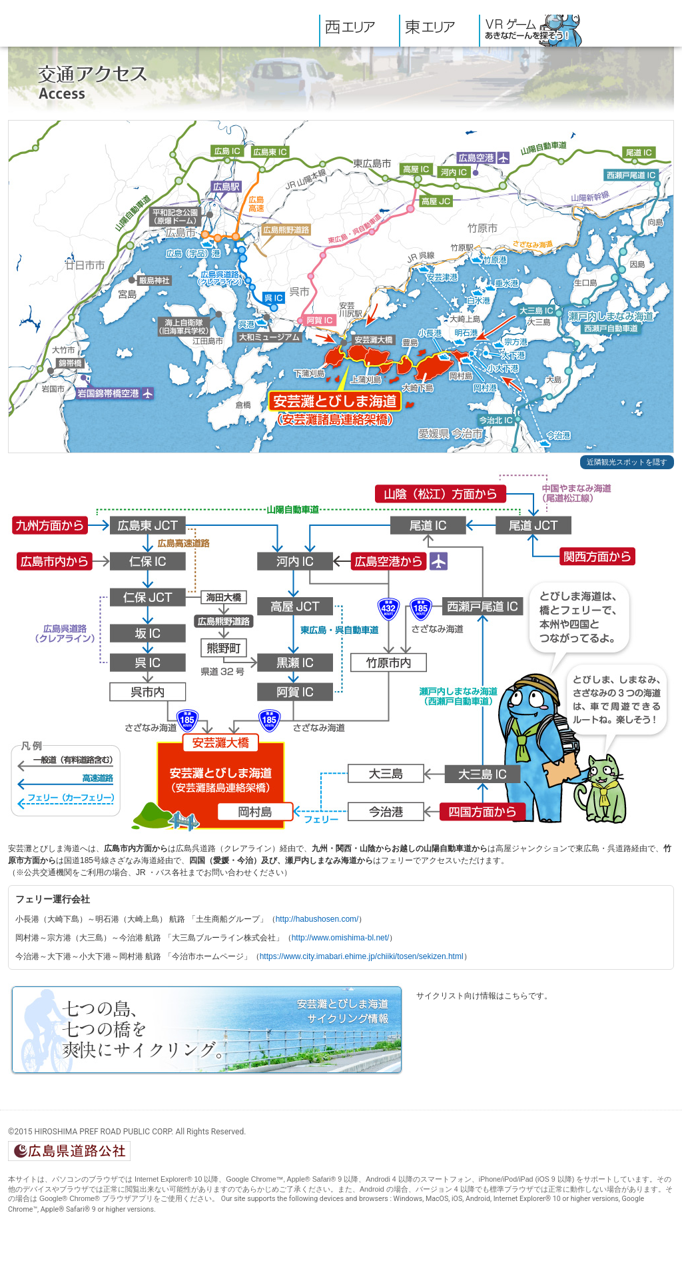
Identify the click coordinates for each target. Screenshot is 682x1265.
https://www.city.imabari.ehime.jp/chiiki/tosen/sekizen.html (362, 956)
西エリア (359, 31)
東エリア (439, 31)
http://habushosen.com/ (317, 919)
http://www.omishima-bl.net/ (341, 937)
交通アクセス (631, 31)
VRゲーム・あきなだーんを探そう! (533, 31)
